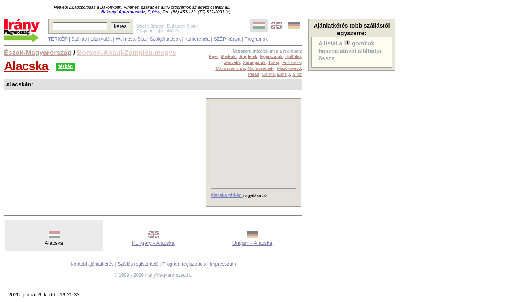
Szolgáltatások (165, 39)
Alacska (26, 66)
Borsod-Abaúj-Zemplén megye (126, 52)
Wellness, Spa (131, 39)
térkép (65, 66)
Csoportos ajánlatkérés (157, 30)
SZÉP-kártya (227, 39)
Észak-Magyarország (38, 52)
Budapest (176, 26)
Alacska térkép (227, 195)
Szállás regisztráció (138, 264)
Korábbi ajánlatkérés (91, 264)
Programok (256, 39)
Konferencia (197, 39)
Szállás (79, 39)
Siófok (193, 26)
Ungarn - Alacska (252, 243)
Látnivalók (101, 39)
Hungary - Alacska (153, 243)
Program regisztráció (184, 264)
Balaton (157, 26)
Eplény (153, 11)
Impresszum (223, 264)
